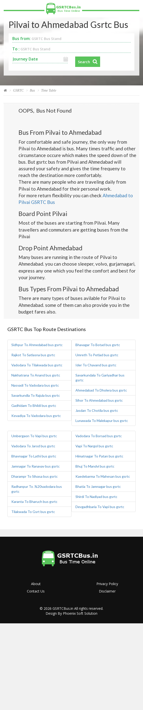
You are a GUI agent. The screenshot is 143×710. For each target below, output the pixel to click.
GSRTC (18, 90)
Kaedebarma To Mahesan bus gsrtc (102, 476)
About (36, 583)
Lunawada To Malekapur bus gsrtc (101, 420)
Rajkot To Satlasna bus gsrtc (33, 355)
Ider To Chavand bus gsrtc (95, 365)
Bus (32, 90)
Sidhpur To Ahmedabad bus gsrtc (37, 345)
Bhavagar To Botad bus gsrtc (97, 345)
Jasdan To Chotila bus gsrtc (96, 410)
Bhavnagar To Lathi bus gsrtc (33, 456)
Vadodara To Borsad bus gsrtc (98, 436)
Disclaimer (107, 591)
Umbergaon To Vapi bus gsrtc (34, 436)
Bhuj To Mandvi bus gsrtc (94, 466)
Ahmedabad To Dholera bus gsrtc (101, 390)
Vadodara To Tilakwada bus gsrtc (36, 365)
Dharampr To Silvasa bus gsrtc (34, 476)
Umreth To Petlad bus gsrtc (96, 355)
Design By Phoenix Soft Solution (71, 613)
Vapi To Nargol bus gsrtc (94, 446)
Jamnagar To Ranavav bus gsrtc (35, 466)
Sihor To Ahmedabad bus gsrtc (99, 400)
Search (84, 61)
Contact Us (36, 591)
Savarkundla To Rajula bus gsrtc (35, 395)
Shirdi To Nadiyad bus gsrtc (96, 496)
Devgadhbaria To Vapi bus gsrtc (99, 507)
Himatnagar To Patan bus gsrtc (99, 456)
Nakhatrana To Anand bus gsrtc (35, 375)
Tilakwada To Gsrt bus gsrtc (33, 512)
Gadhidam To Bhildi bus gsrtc (33, 405)
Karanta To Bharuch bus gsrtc (34, 501)
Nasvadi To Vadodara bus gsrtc (35, 385)
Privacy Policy (107, 583)
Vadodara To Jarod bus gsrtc (33, 446)
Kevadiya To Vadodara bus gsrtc (36, 416)
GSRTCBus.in (63, 608)
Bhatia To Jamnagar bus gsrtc (98, 486)
